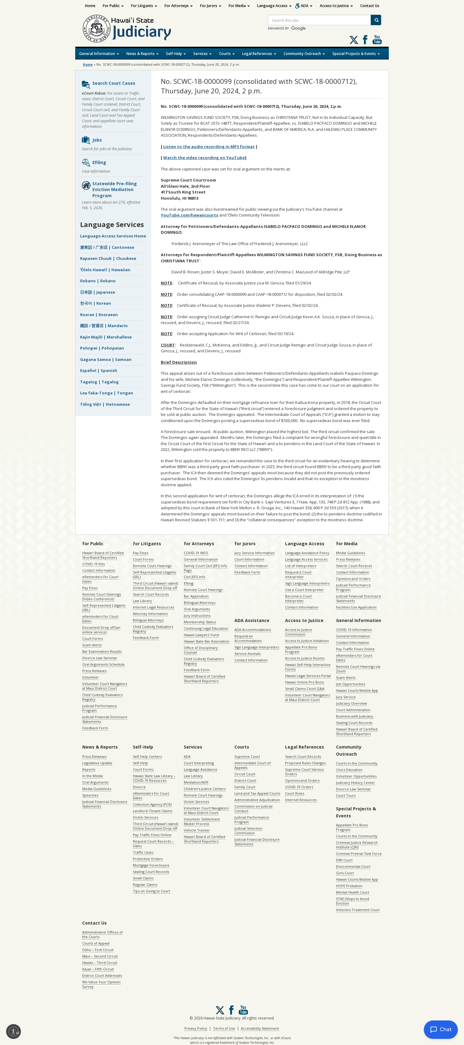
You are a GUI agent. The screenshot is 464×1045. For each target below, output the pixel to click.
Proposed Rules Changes (305, 763)
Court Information (249, 559)
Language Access (274, 5)
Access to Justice (336, 5)
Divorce (139, 787)
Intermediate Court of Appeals (252, 765)
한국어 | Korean (95, 303)
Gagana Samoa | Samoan (106, 359)
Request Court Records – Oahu (153, 843)
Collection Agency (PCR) (152, 804)
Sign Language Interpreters (307, 583)
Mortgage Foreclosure (151, 865)
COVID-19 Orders (299, 787)
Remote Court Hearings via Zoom (358, 668)
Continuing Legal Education (206, 628)
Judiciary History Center (355, 782)
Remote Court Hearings (152, 565)
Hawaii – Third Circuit (99, 962)
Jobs (91, 140)
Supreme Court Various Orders (304, 771)
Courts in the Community (356, 763)
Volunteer (90, 677)
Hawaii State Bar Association (207, 641)
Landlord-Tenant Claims (152, 810)
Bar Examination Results (102, 651)
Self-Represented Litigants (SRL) (104, 607)
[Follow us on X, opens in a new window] (354, 40)
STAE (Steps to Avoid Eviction (352, 901)
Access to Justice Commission (298, 631)
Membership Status (200, 622)
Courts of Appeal (96, 943)
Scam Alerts (92, 645)
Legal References (259, 53)
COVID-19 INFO (196, 552)
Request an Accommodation (248, 638)
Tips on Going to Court (151, 891)
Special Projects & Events (356, 53)
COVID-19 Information (354, 629)
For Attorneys (178, 5)
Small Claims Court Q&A (304, 688)
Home (90, 5)
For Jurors (210, 5)
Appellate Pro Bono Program (301, 649)
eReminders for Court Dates (100, 579)
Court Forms (92, 638)
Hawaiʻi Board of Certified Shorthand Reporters (103, 555)
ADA (306, 5)
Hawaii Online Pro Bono (304, 682)
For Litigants (144, 5)
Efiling (93, 162)
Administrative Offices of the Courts (102, 934)
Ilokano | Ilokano (98, 281)
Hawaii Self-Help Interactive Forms (308, 666)
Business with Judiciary (354, 716)
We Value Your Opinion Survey (101, 984)
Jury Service (346, 697)
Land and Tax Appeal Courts (257, 793)
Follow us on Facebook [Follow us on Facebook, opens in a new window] (365, 39)
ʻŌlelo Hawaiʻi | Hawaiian (105, 269)
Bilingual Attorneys (148, 620)
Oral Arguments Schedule (103, 664)
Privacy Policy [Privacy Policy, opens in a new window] (195, 1028)
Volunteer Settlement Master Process (202, 821)
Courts (227, 53)
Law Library (142, 600)
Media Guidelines (350, 552)
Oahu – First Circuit (98, 949)
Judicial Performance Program (99, 708)
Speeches (90, 795)
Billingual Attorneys (199, 602)
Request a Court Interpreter (298, 574)
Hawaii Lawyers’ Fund (201, 634)
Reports (88, 769)
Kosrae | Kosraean (99, 314)
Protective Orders (148, 858)
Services (202, 53)
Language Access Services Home (113, 236)
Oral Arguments (197, 609)
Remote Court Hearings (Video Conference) (101, 596)
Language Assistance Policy (307, 552)
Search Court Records (151, 594)
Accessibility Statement (260, 1028)
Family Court (244, 787)
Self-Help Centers (147, 756)
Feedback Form (95, 728)
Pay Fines (90, 587)
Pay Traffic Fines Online (355, 649)
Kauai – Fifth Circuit (98, 969)
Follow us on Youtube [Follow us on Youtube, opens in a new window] (377, 39)
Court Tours (346, 795)
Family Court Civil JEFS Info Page (205, 568)
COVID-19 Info (93, 564)
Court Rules (294, 793)
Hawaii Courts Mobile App (357, 690)
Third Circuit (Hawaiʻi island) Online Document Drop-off (155, 585)
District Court (245, 780)
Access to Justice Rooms (304, 658)
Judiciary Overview (351, 703)
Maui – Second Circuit (100, 956)
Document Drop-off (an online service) (101, 629)
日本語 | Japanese (97, 292)
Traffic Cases (143, 852)
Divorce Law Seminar (99, 658)
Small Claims (143, 878)
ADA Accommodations (252, 629)
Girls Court (345, 873)
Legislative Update (97, 763)
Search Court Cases (108, 84)
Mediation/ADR (196, 782)
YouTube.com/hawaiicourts (189, 215)
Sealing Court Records (354, 722)
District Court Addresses (102, 975)
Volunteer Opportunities (356, 776)
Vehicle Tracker (197, 830)
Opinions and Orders (353, 578)
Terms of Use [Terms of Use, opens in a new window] (224, 1028)
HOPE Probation (349, 885)
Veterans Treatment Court (358, 909)
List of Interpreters (300, 565)
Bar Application (196, 596)
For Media (239, 5)
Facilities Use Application (356, 607)
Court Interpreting (199, 763)
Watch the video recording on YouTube (204, 157)
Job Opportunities (350, 684)
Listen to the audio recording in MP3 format (209, 146)
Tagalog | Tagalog (99, 382)
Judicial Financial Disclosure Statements (104, 719)
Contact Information (98, 570)
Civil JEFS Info (194, 576)
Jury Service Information (254, 552)
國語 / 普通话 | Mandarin (104, 325)
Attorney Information (150, 613)
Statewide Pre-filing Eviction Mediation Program (109, 189)
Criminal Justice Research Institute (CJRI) (357, 844)
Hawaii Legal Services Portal (308, 675)
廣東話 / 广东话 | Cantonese (107, 247)
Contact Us (369, 5)
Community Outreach (304, 53)
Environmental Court (353, 866)
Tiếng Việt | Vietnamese (105, 404)
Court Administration (353, 709)
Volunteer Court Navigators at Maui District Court (104, 686)
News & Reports (142, 53)
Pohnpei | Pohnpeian (102, 348)
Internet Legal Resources (153, 607)
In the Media (92, 775)
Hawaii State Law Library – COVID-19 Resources (154, 778)
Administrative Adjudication (257, 799)
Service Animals (247, 653)
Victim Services (145, 817)
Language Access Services (306, 559)
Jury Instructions (197, 615)
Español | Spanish (98, 370)
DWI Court (344, 860)
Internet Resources (301, 799)
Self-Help (176, 53)
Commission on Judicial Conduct (253, 808)
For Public (113, 5)
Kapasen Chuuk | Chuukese (108, 258)
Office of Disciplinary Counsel (201, 650)
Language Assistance (200, 769)
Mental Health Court (352, 892)
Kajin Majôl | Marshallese (106, 337)
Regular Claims (145, 884)
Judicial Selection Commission (248, 830)
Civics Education (349, 769)
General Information (99, 53)
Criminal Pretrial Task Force (359, 853)
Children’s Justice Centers (205, 788)
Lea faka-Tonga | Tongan (106, 393)
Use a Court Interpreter (304, 589)
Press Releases (94, 670)
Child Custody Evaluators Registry (102, 697)
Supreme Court (247, 756)
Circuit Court (244, 774)
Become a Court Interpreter (298, 598)
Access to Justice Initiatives (307, 640)
